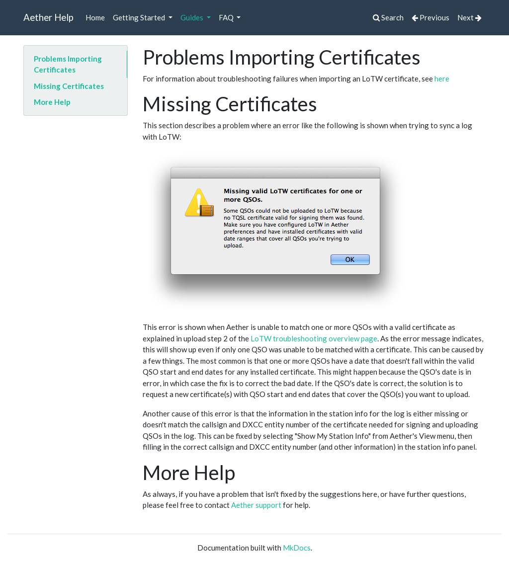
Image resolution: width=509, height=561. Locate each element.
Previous (430, 17)
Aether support (256, 504)
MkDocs (297, 547)
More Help (52, 101)
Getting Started (140, 17)
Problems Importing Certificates (68, 64)
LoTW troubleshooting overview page (314, 338)
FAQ (227, 17)
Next (469, 17)
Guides (192, 17)
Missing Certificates (69, 85)
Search (388, 17)
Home (95, 17)
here (441, 78)
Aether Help (48, 17)
